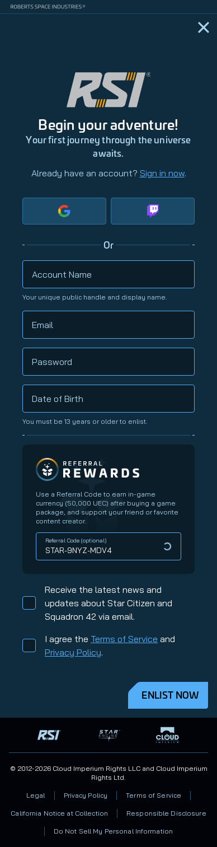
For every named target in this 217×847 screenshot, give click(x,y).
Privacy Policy (73, 652)
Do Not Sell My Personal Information (113, 831)
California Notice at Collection (59, 813)
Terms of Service (124, 638)
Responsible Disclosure (166, 813)
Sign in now (162, 173)
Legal (35, 795)
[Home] (203, 27)
